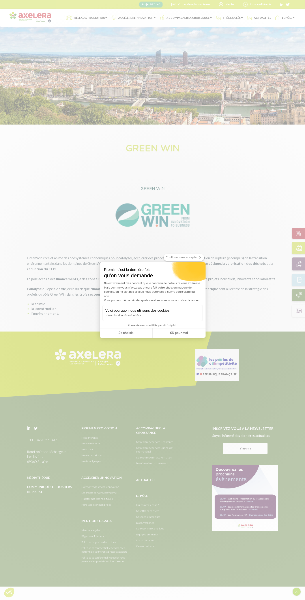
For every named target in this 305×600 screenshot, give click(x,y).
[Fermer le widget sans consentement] (184, 257)
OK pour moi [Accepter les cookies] (179, 333)
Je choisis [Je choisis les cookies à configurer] (125, 333)
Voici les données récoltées (124, 315)
